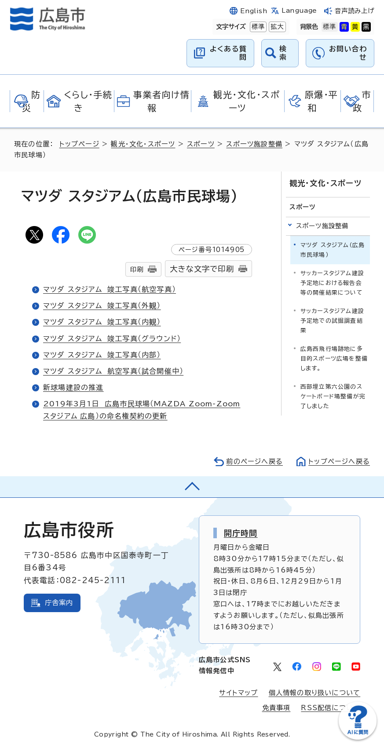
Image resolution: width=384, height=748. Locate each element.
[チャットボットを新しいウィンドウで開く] (358, 737)
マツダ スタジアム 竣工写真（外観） (102, 305)
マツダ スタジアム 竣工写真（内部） (102, 354)
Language (299, 10)
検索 (283, 53)
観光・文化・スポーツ (143, 144)
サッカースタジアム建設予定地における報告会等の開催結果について (332, 283)
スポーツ (201, 144)
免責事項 (276, 707)
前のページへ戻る (254, 461)
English (253, 10)
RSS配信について (330, 707)
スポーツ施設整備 (254, 144)
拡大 (276, 26)
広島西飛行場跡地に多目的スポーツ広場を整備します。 (334, 358)
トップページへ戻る (339, 461)
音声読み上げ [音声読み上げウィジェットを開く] (354, 10)
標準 (257, 26)
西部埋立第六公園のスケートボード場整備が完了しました (333, 396)
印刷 (136, 269)
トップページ (79, 144)
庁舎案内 (59, 602)
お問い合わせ (348, 53)
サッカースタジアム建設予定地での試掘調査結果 (332, 320)
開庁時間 (241, 533)
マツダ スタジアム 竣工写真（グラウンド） (112, 338)
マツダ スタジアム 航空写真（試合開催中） (113, 371)
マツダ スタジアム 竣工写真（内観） (102, 321)
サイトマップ (238, 693)
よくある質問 (228, 53)
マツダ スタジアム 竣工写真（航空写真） (109, 289)
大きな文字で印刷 (202, 269)
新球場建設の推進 (73, 387)
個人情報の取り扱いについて (315, 693)
